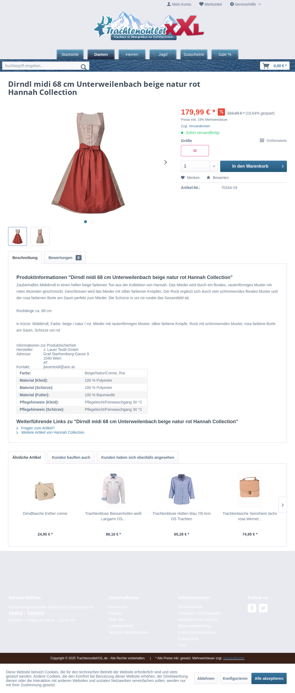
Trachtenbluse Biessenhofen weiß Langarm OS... (113, 516)
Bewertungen (64, 257)
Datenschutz (188, 639)
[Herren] (132, 54)
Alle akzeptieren (269, 678)
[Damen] (101, 54)
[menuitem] (179, 4)
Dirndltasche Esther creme (45, 513)
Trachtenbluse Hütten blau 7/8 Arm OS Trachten (182, 516)
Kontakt (115, 613)
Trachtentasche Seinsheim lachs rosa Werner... (250, 516)
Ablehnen (206, 678)
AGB (182, 645)
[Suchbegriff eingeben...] (45, 65)
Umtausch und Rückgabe (199, 613)
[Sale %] (224, 54)
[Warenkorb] (275, 65)
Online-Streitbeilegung (197, 632)
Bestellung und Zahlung (198, 619)
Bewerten (217, 177)
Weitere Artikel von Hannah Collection (50, 432)
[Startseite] (70, 54)
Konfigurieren (235, 678)
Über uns (116, 619)
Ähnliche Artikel (26, 457)
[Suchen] (83, 66)
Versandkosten (199, 126)
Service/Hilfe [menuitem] (243, 4)
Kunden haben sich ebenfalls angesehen (137, 457)
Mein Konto (181, 4)
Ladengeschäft (121, 626)
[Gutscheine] (193, 54)
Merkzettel (213, 4)
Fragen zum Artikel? (35, 428)
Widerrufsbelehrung (194, 626)
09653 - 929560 (26, 613)
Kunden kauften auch (71, 457)
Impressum (118, 607)
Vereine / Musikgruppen (128, 632)
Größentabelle (273, 141)
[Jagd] (163, 54)
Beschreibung (24, 258)
